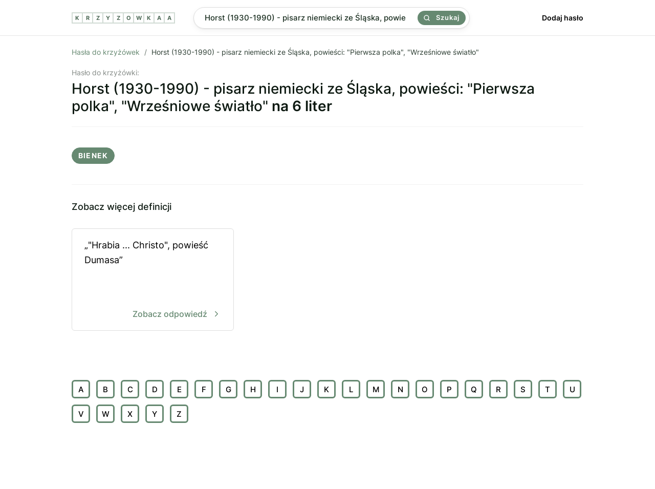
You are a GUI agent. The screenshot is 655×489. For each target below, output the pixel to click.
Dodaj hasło (562, 17)
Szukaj (442, 17)
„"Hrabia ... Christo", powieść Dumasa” (152, 280)
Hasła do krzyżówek (106, 52)
